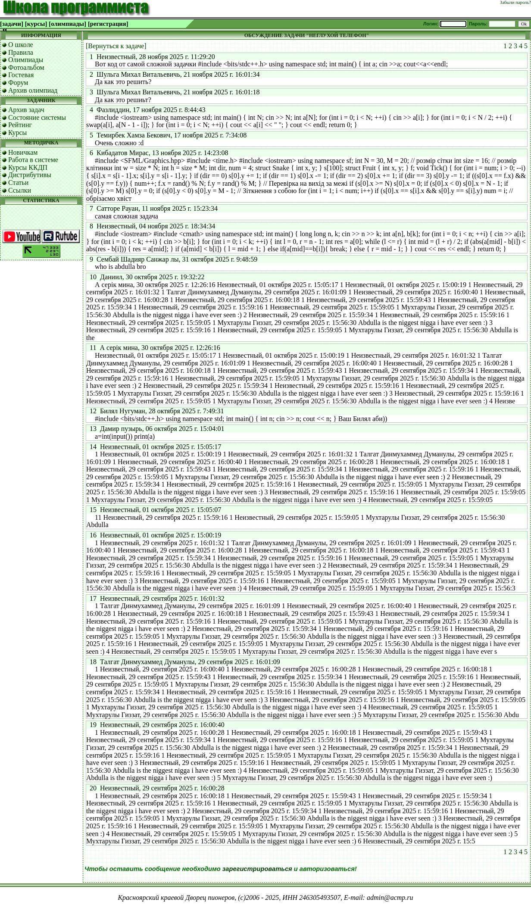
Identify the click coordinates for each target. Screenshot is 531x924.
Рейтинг (20, 124)
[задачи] (11, 23)
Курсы (17, 132)
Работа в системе (33, 159)
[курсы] (36, 23)
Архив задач (26, 109)
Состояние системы (37, 117)
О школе (20, 44)
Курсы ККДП (27, 167)
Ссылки (19, 190)
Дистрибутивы (29, 174)
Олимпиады (25, 59)
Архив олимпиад (33, 90)
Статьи (18, 182)
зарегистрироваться (257, 868)
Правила (20, 52)
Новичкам (22, 152)
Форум (18, 82)
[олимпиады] (67, 23)
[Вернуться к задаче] (116, 46)
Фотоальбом (26, 67)
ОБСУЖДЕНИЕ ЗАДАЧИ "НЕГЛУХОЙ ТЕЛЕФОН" (306, 35)
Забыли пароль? (515, 2)
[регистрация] (108, 23)
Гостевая (21, 74)
